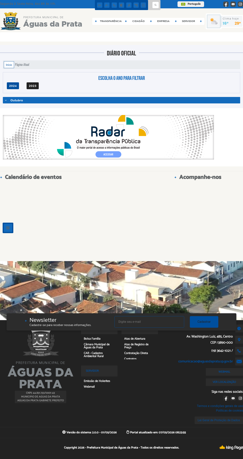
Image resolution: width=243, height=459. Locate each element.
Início (9, 65)
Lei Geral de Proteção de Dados (219, 420)
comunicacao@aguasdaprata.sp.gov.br (205, 361)
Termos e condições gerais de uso (220, 406)
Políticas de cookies (229, 410)
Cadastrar (204, 322)
